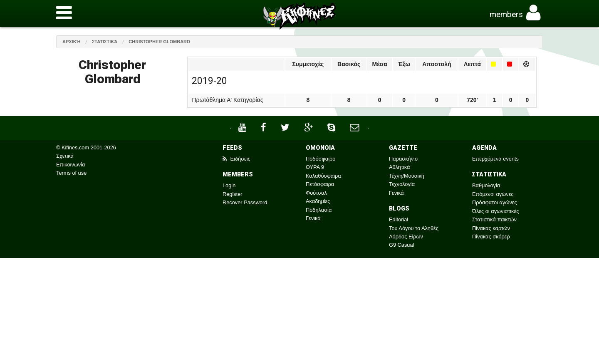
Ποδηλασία (319, 210)
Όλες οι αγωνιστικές (495, 211)
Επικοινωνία (70, 164)
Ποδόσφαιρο (320, 159)
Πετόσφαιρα (320, 184)
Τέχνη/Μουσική (406, 176)
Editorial (398, 219)
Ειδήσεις (236, 159)
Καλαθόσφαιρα (323, 176)
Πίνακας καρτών (491, 228)
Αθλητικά (399, 167)
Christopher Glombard (159, 41)
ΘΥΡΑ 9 (315, 167)
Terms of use (71, 173)
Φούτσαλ (316, 193)
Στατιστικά (105, 41)
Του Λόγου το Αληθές (413, 228)
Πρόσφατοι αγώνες (494, 202)
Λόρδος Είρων (406, 236)
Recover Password (245, 202)
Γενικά (313, 218)
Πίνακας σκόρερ (491, 236)
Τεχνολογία (402, 184)
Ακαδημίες (318, 201)
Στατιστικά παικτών (494, 219)
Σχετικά (65, 156)
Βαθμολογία (486, 185)
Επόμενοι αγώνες (493, 194)
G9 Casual (401, 245)
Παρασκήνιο (403, 159)
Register (233, 194)
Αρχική (71, 41)
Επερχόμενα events (495, 159)
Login (229, 185)
